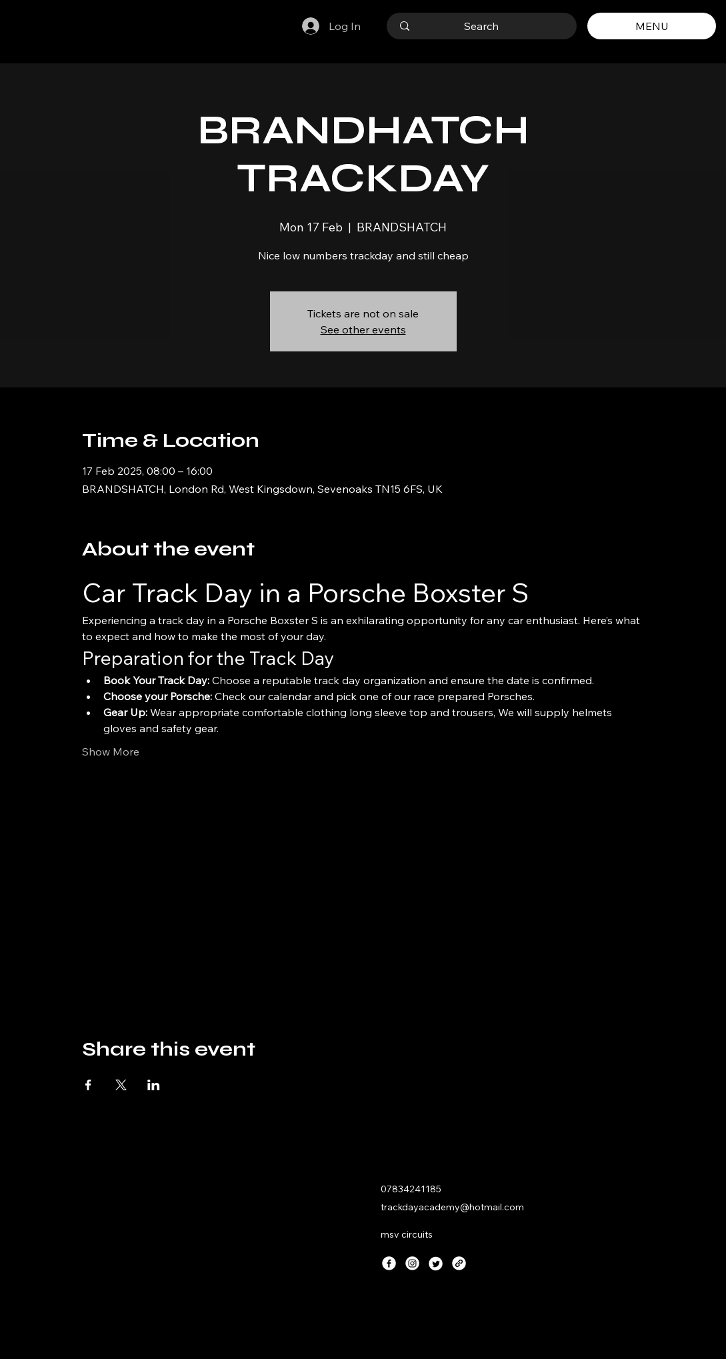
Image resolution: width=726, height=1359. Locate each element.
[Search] (481, 26)
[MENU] (651, 26)
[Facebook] (389, 1263)
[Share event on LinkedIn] (153, 1085)
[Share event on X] (121, 1085)
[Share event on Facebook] (88, 1085)
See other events (363, 329)
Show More (110, 751)
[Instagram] (412, 1263)
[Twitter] (435, 1263)
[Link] (459, 1263)
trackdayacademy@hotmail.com (452, 1207)
